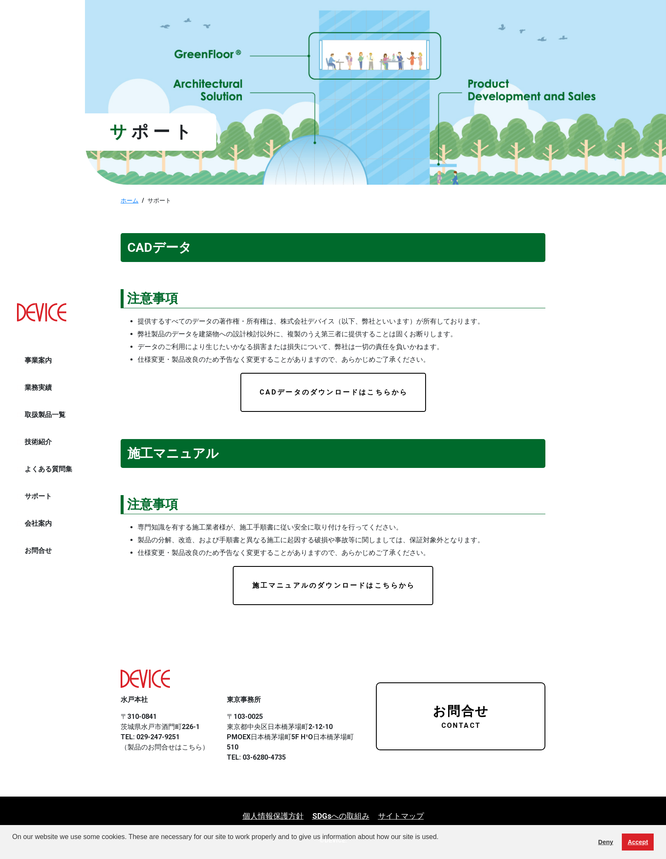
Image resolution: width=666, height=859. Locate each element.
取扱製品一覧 (45, 415)
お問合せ (38, 550)
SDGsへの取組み (341, 815)
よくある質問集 (48, 469)
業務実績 (38, 387)
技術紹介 (38, 442)
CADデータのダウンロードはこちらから (334, 392)
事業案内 (38, 360)
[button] (13, 848)
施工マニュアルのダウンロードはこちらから (333, 585)
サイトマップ (401, 815)
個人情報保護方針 (273, 815)
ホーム (129, 200)
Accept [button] (638, 842)
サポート (38, 496)
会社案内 (38, 523)
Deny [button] (605, 842)
